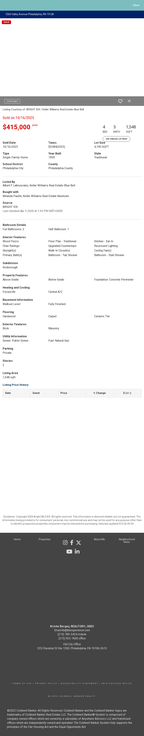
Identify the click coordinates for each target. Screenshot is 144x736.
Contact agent (12, 101)
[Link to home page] (4, 5)
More (136, 5)
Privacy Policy (46, 683)
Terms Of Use (22, 683)
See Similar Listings (116, 139)
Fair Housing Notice (117, 683)
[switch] (120, 101)
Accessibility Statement (79, 683)
